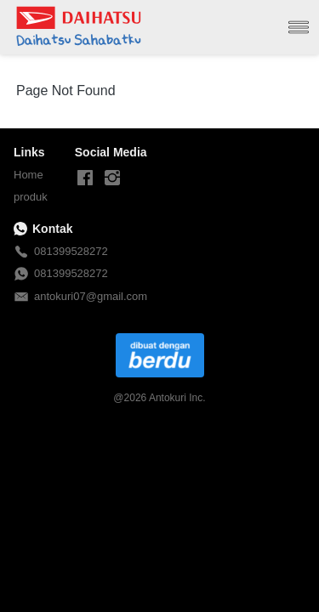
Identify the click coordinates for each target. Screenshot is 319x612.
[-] (85, 178)
